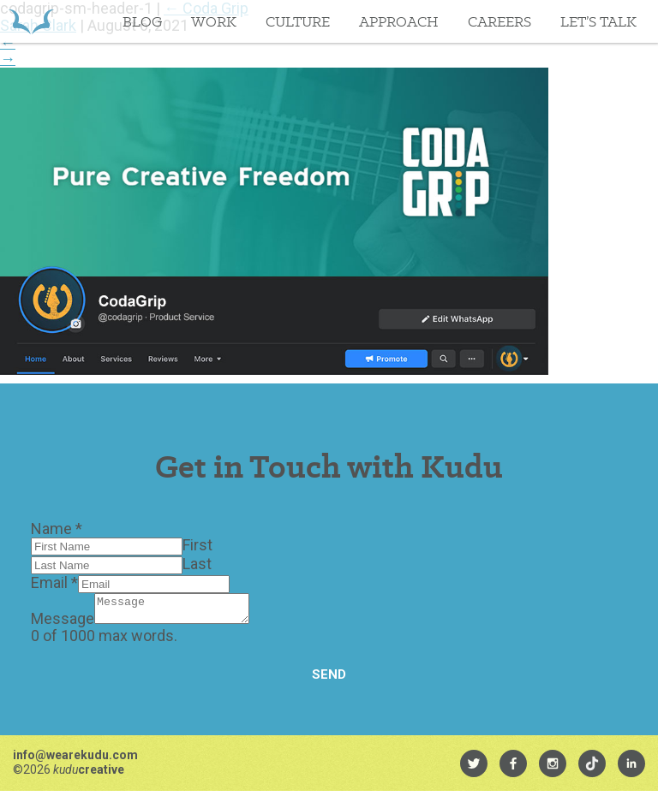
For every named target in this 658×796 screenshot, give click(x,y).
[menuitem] (474, 768)
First (197, 545)
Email (54, 582)
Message (62, 624)
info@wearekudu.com (75, 760)
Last (197, 564)
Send (329, 679)
